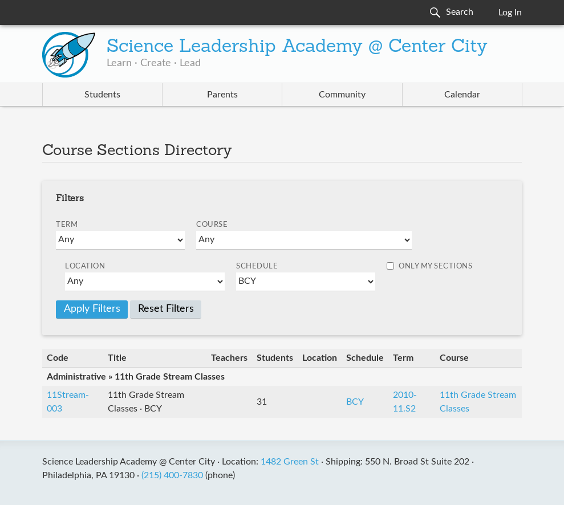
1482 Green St (290, 461)
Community (342, 94)
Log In (510, 12)
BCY (355, 401)
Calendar (462, 94)
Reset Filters (166, 309)
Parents (222, 94)
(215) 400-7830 (172, 475)
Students (102, 94)
